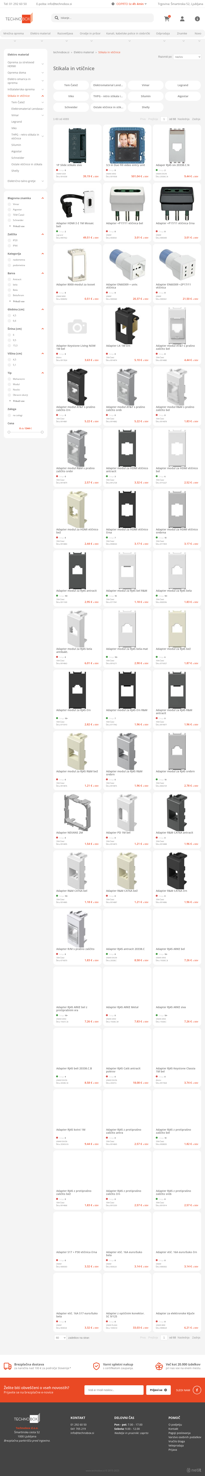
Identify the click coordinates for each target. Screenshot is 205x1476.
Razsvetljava (65, 33)
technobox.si (61, 52)
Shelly (15, 170)
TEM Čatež (18, 214)
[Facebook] (197, 1390)
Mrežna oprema (13, 33)
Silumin (16, 145)
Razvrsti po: (165, 56)
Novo (198, 33)
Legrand (16, 121)
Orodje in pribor (90, 33)
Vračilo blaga (176, 1441)
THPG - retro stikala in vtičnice (25, 136)
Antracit (17, 279)
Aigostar (16, 151)
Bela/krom (18, 295)
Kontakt (173, 1429)
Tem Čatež (18, 102)
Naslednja (183, 119)
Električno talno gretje (22, 181)
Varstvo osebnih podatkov (184, 1437)
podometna (19, 265)
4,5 (14, 315)
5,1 (14, 364)
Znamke (182, 33)
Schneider (17, 158)
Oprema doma (17, 72)
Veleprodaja (176, 1445)
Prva (143, 119)
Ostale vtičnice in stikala (26, 164)
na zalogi (17, 415)
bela (15, 284)
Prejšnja (153, 119)
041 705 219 (78, 1429)
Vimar (15, 115)
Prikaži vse (19, 226)
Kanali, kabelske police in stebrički (128, 33)
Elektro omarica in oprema (19, 81)
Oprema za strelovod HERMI (21, 64)
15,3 (15, 345)
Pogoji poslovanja (179, 1433)
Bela (15, 290)
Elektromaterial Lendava (26, 108)
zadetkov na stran (78, 1337)
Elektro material (40, 33)
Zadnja (196, 119)
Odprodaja (163, 33)
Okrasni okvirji (20, 395)
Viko (14, 128)
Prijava (182, 19)
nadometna (19, 259)
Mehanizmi (19, 379)
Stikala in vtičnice (19, 96)
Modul (16, 384)
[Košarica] (167, 19)
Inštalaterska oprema (21, 89)
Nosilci (16, 389)
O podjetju (175, 1424)
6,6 (14, 320)
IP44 (15, 245)
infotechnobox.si (60, 4)
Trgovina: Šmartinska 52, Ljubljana (180, 4)
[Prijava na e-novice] (158, 1390)
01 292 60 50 (18, 4)
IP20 (15, 240)
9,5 (14, 340)
